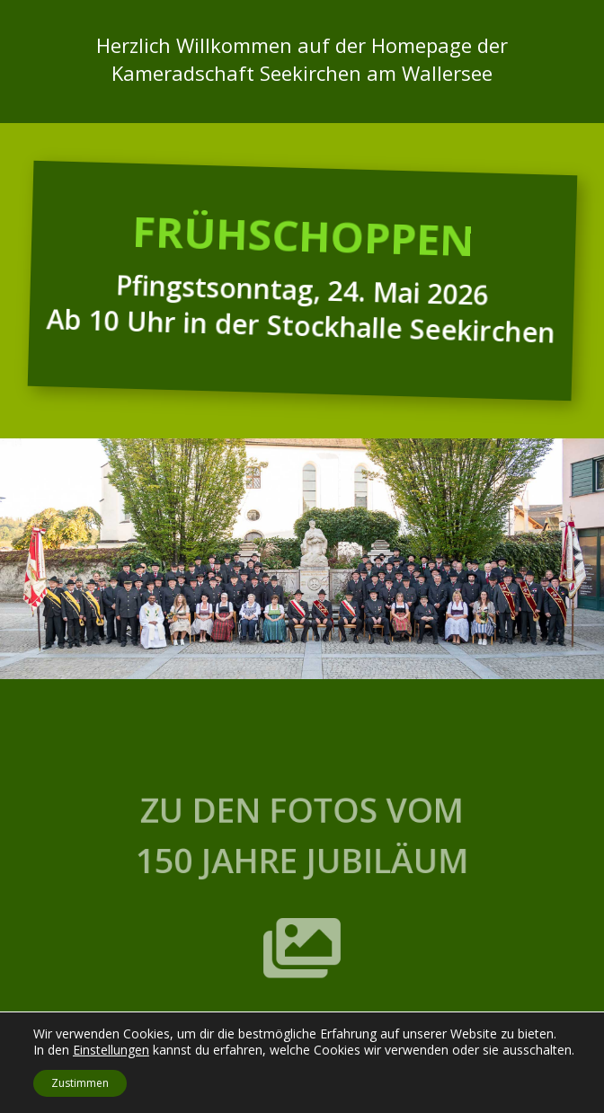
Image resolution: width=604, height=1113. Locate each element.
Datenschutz (337, 1097)
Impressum (265, 1097)
